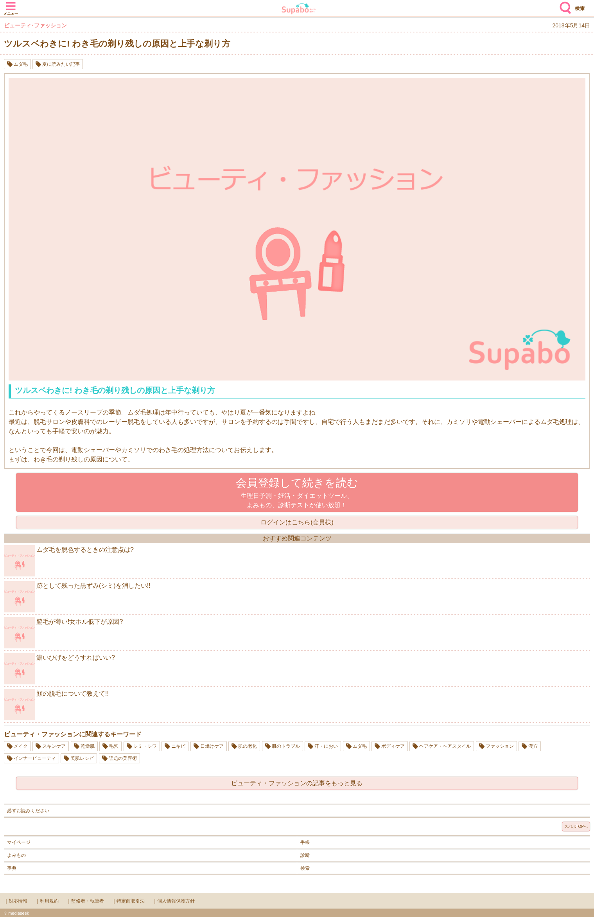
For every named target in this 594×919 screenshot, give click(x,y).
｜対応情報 (15, 901)
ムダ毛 (21, 64)
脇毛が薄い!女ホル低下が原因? (63, 632)
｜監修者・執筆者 (85, 901)
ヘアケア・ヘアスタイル (445, 746)
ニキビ (178, 746)
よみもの (16, 855)
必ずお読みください (28, 810)
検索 (563, 5)
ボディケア (393, 746)
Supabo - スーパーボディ (299, 9)
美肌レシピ (82, 758)
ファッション (500, 746)
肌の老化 (247, 746)
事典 (11, 868)
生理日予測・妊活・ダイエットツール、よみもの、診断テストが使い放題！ (297, 492)
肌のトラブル (286, 746)
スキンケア (54, 746)
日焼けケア (212, 746)
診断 (305, 855)
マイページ (19, 842)
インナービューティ (35, 758)
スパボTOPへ (576, 826)
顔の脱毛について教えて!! (56, 704)
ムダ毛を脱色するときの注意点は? (69, 560)
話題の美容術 (123, 758)
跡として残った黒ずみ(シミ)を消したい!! (77, 596)
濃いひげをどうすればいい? (59, 668)
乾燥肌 (88, 746)
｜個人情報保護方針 (174, 901)
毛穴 (113, 746)
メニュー (11, 5)
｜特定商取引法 (128, 901)
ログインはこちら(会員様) (297, 522)
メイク (21, 746)
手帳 (305, 842)
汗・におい (326, 746)
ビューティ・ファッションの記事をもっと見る (297, 783)
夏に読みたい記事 (61, 64)
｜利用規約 (47, 901)
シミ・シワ (145, 746)
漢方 (533, 746)
